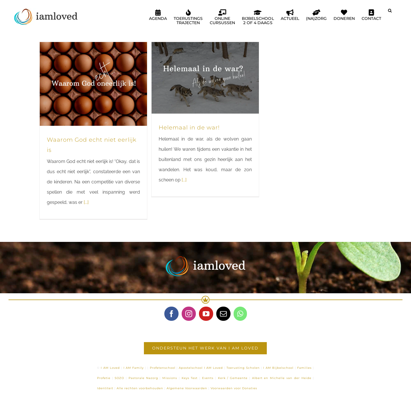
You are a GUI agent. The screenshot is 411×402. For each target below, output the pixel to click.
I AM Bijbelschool (278, 368)
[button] (390, 13)
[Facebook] (171, 314)
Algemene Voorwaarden (187, 388)
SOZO (119, 378)
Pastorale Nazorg (143, 378)
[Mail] (223, 314)
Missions (169, 378)
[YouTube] (206, 314)
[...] (86, 202)
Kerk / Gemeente (233, 378)
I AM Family (133, 368)
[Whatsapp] (240, 314)
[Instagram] (189, 314)
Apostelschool (191, 368)
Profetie (103, 378)
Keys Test (190, 378)
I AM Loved (110, 368)
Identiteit (105, 388)
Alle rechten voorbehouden (140, 388)
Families (304, 368)
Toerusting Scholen (243, 368)
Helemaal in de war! (189, 127)
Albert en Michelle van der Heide (281, 378)
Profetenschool (162, 368)
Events (207, 378)
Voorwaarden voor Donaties (234, 388)
